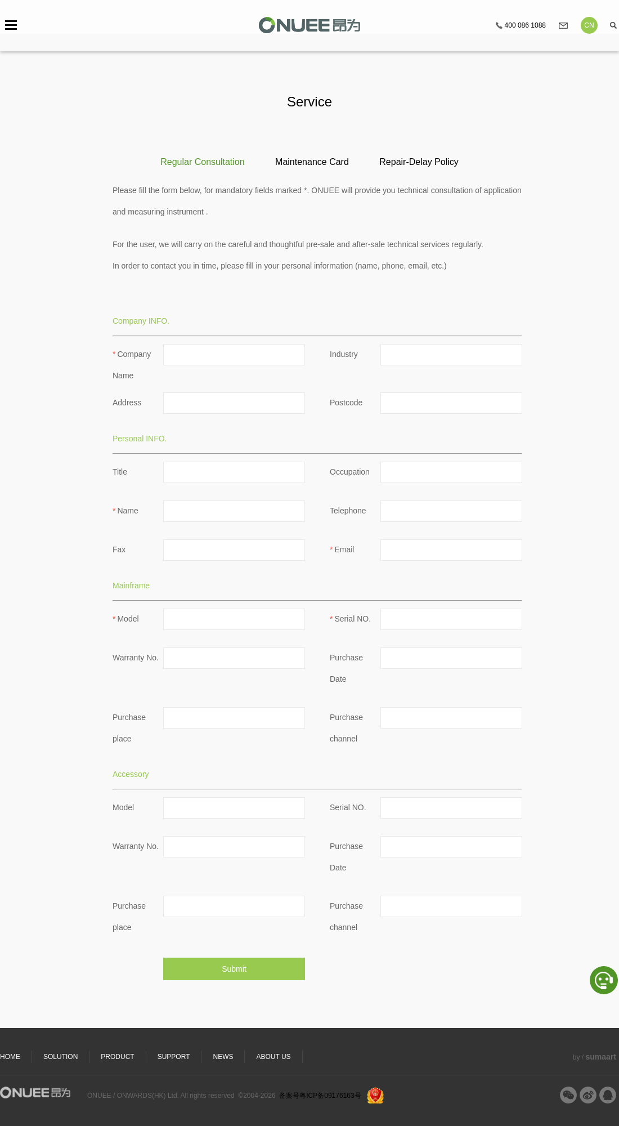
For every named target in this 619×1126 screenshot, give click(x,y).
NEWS (223, 1057)
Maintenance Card (312, 162)
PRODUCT (117, 1057)
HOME (10, 1057)
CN (589, 25)
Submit (234, 968)
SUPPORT (174, 1057)
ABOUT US (273, 1057)
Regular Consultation (202, 162)
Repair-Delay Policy (419, 162)
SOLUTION (60, 1057)
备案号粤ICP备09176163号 (320, 1096)
